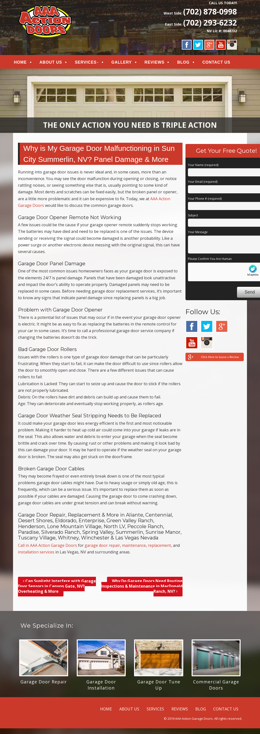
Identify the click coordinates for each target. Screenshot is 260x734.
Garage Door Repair (43, 683)
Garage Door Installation (101, 686)
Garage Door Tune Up (158, 686)
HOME (24, 63)
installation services (36, 553)
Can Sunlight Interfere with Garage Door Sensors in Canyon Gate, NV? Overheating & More (57, 588)
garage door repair (102, 547)
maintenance (134, 547)
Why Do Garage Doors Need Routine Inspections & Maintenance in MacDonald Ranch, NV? (142, 588)
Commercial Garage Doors (216, 686)
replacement (159, 547)
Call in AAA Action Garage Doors (47, 547)
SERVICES (90, 63)
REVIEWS (159, 63)
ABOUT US (55, 63)
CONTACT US (221, 63)
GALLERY (126, 63)
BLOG (188, 63)
